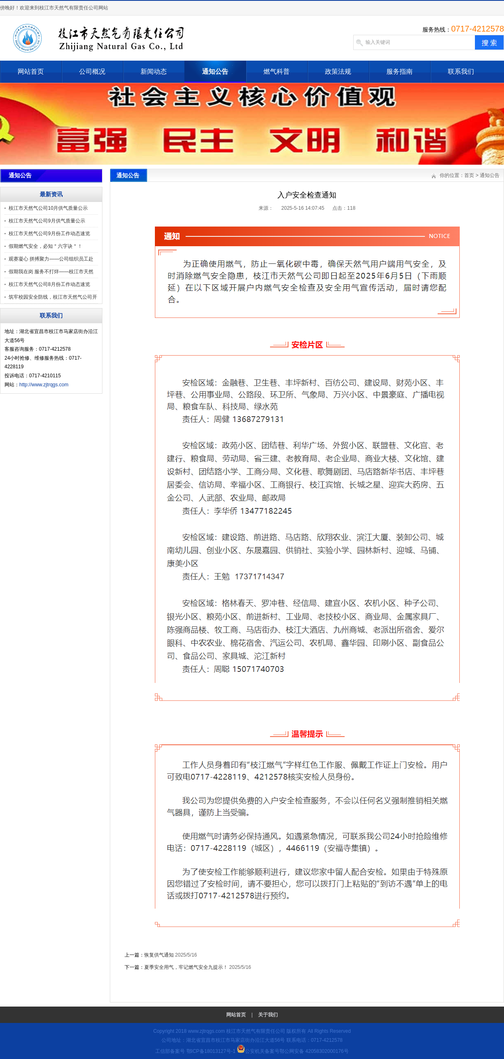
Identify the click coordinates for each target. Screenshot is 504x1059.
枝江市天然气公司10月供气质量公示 (48, 208)
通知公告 (215, 71)
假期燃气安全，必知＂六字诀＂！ (45, 246)
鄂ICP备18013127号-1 (211, 1051)
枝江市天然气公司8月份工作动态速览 (49, 284)
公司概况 (92, 71)
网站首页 (31, 71)
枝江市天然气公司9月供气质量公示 (47, 221)
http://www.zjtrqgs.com (43, 385)
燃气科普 (276, 71)
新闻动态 (154, 71)
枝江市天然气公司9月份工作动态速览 (49, 233)
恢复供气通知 (159, 955)
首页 (469, 175)
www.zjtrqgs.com (206, 1031)
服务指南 (399, 71)
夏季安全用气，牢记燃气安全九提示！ (186, 967)
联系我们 (461, 71)
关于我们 (268, 1015)
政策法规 (338, 71)
